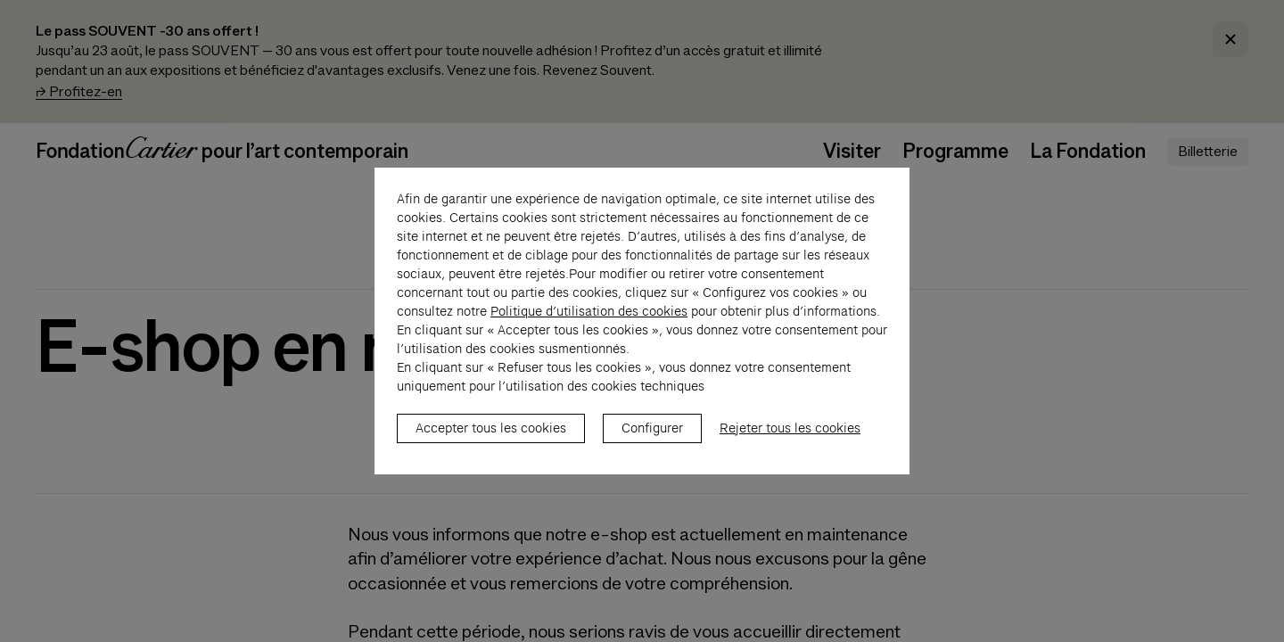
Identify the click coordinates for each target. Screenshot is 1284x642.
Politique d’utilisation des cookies (588, 321)
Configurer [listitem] (652, 438)
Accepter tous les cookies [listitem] (491, 438)
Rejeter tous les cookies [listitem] (790, 438)
